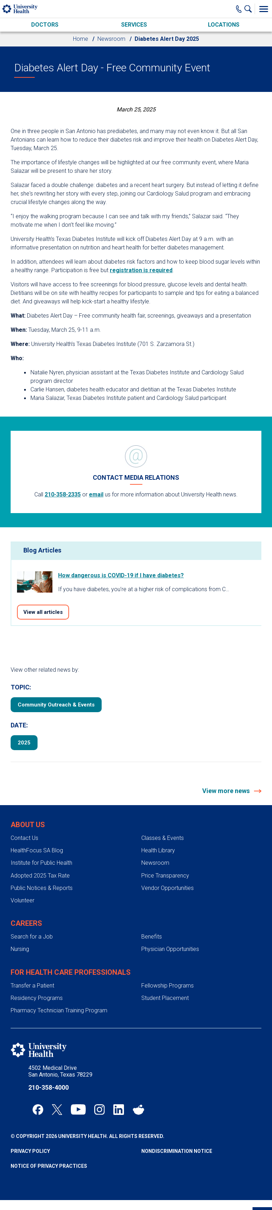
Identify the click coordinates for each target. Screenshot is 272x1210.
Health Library (158, 850)
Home (80, 38)
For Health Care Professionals (71, 972)
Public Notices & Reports (42, 888)
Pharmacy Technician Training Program (59, 1010)
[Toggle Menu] (263, 9)
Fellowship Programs (167, 985)
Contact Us (24, 838)
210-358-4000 (48, 1087)
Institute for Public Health (41, 862)
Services (134, 24)
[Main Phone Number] (239, 8)
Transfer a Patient (32, 985)
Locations (223, 24)
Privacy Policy (30, 1151)
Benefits (151, 936)
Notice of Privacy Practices (49, 1166)
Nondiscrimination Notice (176, 1151)
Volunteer (22, 900)
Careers (26, 923)
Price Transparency (165, 875)
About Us (28, 824)
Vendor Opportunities (167, 888)
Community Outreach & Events (56, 705)
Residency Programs (37, 998)
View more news (226, 790)
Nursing (20, 949)
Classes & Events (162, 838)
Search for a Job (32, 936)
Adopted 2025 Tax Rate (40, 875)
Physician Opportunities (170, 949)
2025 (24, 742)
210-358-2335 (63, 494)
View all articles (43, 612)
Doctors (44, 24)
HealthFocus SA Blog (37, 850)
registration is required (141, 270)
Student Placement (165, 998)
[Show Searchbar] (249, 9)
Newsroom (111, 38)
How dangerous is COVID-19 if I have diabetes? (121, 575)
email (96, 494)
